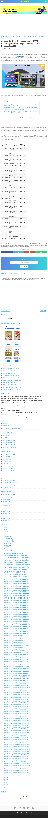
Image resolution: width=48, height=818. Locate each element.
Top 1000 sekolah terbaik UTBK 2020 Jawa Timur (15, 569)
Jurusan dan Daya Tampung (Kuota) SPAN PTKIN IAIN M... (17, 765)
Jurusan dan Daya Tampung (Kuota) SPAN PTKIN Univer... (17, 684)
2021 (4, 535)
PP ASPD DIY (6, 424)
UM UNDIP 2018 (6, 509)
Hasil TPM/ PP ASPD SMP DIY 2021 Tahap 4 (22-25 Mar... (17, 557)
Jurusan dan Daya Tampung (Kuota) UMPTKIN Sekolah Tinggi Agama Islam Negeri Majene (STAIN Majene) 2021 (20, 108)
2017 (4, 781)
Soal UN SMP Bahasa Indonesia (10, 483)
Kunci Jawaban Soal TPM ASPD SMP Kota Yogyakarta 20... (17, 561)
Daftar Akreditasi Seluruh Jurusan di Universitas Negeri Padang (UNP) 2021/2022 (21, 417)
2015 (4, 784)
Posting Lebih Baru (5, 310)
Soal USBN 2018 (6, 502)
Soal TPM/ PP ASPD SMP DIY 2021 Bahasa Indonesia (16, 552)
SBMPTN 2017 (6, 514)
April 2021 (6, 549)
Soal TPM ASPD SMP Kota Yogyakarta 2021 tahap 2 (16, 563)
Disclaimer (33, 813)
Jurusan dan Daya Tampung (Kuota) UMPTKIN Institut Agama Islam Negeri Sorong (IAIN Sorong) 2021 (20, 112)
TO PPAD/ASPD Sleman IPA (9, 426)
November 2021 (8, 538)
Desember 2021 (8, 536)
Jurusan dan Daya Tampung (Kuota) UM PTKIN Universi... (17, 635)
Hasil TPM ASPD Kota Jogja (9, 447)
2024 (4, 530)
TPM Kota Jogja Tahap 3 (8, 466)
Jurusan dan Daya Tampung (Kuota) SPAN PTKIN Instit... (17, 694)
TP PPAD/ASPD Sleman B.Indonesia (11, 428)
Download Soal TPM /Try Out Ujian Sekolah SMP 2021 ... (17, 597)
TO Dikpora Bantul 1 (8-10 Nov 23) (10, 385)
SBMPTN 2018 (6, 511)
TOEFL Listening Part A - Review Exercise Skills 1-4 (13, 403)
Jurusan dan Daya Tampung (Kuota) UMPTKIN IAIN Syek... (17, 625)
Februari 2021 (7, 774)
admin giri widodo (25, 799)
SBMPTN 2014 (6, 521)
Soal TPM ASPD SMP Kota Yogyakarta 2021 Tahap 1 (16, 566)
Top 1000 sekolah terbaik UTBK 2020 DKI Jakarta (15, 575)
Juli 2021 (6, 545)
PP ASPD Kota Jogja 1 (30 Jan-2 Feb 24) (12, 380)
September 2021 (8, 542)
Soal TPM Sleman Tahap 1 (9, 445)
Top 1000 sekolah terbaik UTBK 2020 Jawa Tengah (16, 571)
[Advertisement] (24, 24)
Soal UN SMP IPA (7, 487)
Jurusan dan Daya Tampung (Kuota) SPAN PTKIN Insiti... (17, 762)
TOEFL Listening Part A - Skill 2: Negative (11, 415)
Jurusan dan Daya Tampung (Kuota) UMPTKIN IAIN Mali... (17, 675)
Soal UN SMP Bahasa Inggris (9, 485)
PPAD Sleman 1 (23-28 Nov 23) (10, 383)
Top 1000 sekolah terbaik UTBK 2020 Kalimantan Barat (16, 568)
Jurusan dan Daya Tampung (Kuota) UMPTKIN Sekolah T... (17, 578)
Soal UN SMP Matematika (9, 480)
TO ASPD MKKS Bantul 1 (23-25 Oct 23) (12, 387)
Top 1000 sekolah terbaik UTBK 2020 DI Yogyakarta (16, 576)
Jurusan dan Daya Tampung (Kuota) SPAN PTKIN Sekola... (17, 686)
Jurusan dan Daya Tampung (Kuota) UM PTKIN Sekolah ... (17, 660)
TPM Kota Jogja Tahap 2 (8, 468)
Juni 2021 (6, 547)
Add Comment (7, 48)
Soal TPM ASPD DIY (7, 436)
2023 (4, 531)
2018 (4, 779)
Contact (18, 813)
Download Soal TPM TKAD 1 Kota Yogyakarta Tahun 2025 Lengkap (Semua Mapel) (21, 396)
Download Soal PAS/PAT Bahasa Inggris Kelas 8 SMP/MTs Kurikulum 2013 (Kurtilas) (21, 401)
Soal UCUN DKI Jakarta (8, 499)
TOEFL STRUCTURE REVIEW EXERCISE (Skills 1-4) (13, 411)
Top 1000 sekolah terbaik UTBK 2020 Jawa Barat (15, 573)
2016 (4, 783)
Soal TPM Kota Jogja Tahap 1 (9, 440)
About (13, 813)
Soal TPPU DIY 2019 (7, 457)
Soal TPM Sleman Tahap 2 (9, 443)
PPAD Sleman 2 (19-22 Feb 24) (10, 373)
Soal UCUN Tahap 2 (7, 461)
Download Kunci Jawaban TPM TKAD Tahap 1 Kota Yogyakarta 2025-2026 (19, 399)
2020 (4, 776)
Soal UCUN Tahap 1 (7, 459)
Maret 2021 (7, 550)
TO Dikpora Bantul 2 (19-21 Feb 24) (11, 376)
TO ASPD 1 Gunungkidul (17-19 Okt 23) (12, 390)
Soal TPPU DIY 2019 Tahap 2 (9, 455)
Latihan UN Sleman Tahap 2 (9, 464)
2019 (4, 777)
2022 (4, 533)
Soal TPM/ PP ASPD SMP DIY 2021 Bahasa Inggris (16, 559)
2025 (4, 528)
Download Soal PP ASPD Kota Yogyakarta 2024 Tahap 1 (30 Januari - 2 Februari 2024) (22, 405)
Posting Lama (43, 310)
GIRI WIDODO (26, 816)
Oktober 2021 (7, 540)
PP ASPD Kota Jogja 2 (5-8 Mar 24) (11, 369)
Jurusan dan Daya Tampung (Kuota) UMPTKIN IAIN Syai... (17, 627)
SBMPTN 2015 (6, 518)
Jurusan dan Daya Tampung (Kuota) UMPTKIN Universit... (17, 595)
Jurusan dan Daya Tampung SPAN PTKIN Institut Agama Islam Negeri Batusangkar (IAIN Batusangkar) (20, 105)
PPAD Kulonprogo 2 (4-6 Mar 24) (10, 371)
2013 (4, 786)
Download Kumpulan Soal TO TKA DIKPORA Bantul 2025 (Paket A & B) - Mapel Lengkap (22, 413)
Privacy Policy (26, 813)
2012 (4, 788)
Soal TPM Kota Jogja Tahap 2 (9, 438)
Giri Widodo (24, 797)
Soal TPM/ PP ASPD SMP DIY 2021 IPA (13, 554)
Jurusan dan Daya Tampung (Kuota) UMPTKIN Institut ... (16, 580)
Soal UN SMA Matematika (9, 478)
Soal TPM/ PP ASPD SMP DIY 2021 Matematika (15, 556)
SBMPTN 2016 (6, 516)
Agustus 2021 (7, 543)
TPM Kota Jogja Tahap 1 (8, 471)
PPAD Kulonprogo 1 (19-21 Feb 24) (11, 378)
